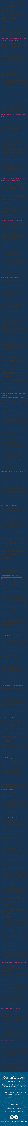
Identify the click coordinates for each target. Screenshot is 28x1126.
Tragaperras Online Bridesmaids (10, 277)
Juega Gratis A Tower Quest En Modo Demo (13, 38)
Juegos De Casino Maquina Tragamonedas (13, 636)
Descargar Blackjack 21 (7, 789)
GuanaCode (24, 1121)
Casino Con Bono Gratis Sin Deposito (11, 220)
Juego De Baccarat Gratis (8, 718)
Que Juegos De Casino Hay (9, 505)
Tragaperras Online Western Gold (10, 180)
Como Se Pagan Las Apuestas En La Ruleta (13, 962)
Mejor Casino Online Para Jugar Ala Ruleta (13, 178)
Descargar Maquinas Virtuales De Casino (12, 397)
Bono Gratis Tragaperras (8, 1040)
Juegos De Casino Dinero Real (9, 575)
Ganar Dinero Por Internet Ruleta (10, 1008)
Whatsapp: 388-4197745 (14, 1090)
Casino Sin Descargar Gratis (9, 758)
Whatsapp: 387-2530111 (14, 1097)
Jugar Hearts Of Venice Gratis (9, 40)
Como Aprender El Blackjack (9, 818)
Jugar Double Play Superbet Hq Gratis (12, 685)
